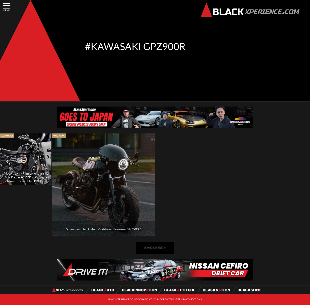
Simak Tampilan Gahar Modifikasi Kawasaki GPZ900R (103, 229)
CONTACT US (167, 299)
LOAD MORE (155, 248)
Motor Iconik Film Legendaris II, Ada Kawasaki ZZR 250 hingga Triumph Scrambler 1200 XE (26, 177)
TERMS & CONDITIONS (189, 299)
